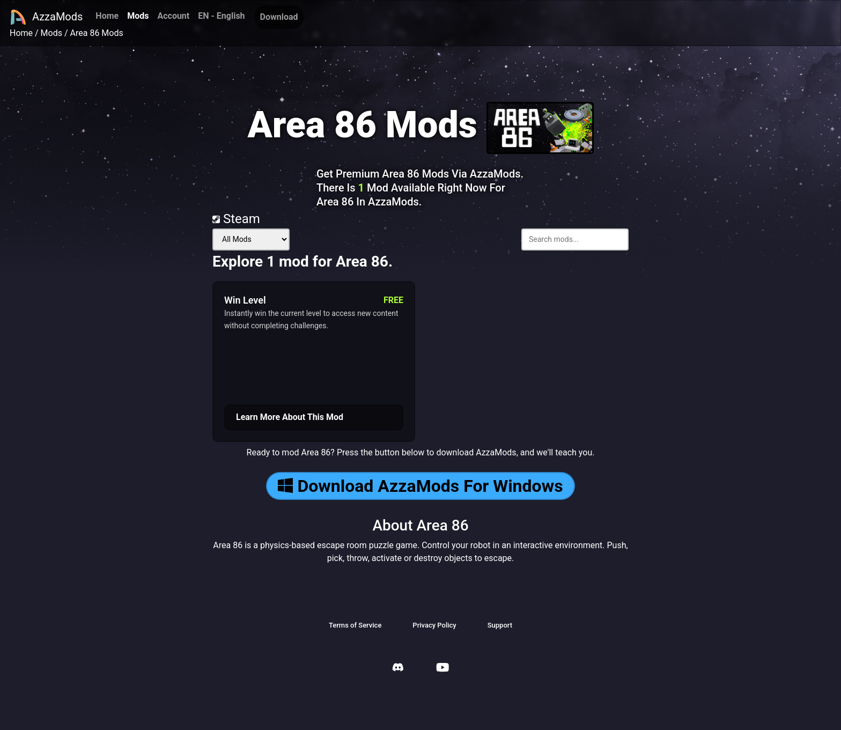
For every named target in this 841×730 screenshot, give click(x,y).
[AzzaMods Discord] (398, 668)
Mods (138, 16)
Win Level (245, 300)
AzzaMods (46, 17)
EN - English (221, 16)
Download (279, 17)
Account (173, 16)
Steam (236, 218)
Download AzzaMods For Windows (420, 486)
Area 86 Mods (96, 33)
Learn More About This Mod (289, 417)
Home (107, 16)
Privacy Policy (434, 625)
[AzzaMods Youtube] (442, 668)
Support (500, 625)
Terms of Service (355, 625)
